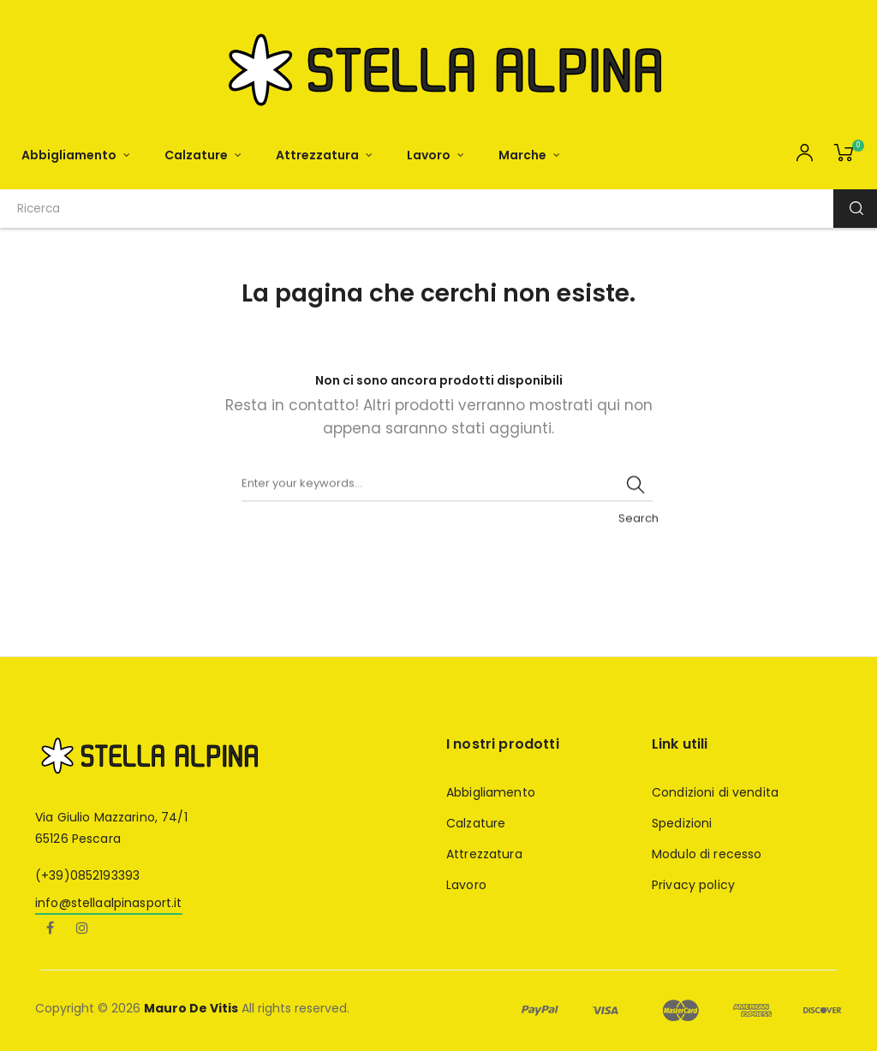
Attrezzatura (484, 854)
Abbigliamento (490, 792)
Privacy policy (693, 884)
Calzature (475, 823)
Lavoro (466, 884)
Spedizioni (682, 823)
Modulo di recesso (706, 854)
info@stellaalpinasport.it (108, 902)
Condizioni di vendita (715, 792)
